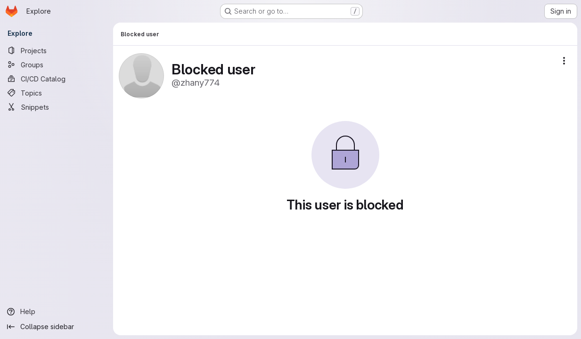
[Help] (56, 311)
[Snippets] (56, 106)
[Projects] (56, 50)
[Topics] (56, 92)
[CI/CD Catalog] (56, 78)
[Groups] (56, 64)
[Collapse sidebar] (56, 326)
